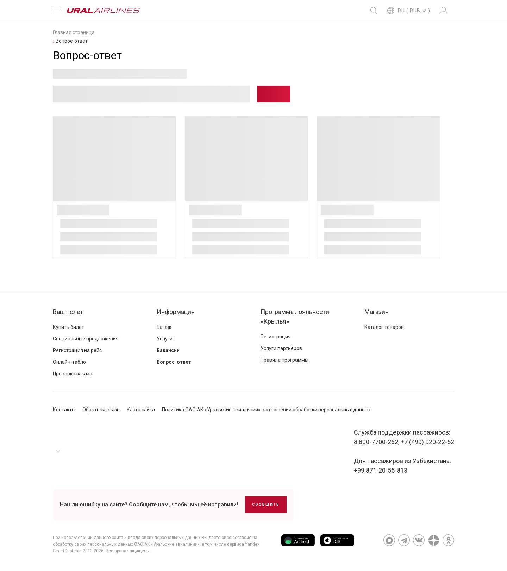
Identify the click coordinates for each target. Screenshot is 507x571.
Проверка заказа (72, 373)
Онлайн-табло (69, 362)
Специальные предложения (86, 339)
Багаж (164, 327)
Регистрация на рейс (77, 350)
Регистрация (276, 336)
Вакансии (168, 350)
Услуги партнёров (281, 348)
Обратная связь (101, 409)
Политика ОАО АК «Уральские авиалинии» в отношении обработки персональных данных (266, 409)
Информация (176, 311)
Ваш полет (68, 311)
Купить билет (68, 327)
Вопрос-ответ (174, 362)
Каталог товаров (384, 327)
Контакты (64, 409)
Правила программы (284, 360)
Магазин (376, 311)
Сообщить (266, 504)
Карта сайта (141, 409)
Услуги (165, 339)
